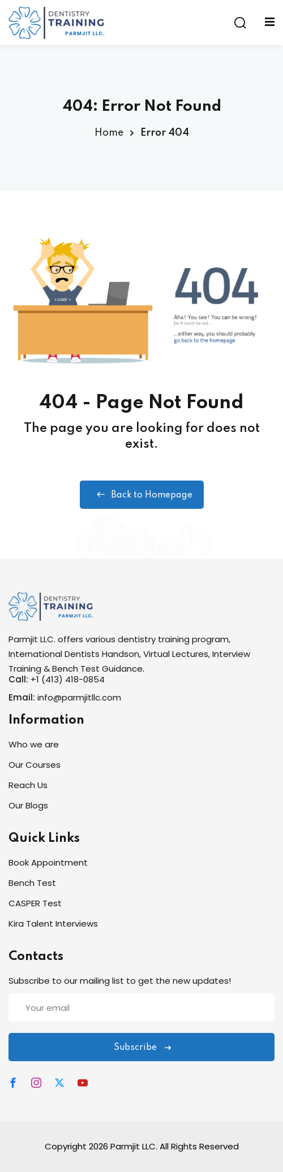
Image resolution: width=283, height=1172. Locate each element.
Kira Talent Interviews (53, 923)
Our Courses (34, 765)
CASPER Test (35, 903)
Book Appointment (48, 862)
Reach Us (28, 785)
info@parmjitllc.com (79, 697)
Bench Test (32, 883)
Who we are (33, 744)
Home (109, 133)
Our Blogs (28, 805)
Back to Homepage (141, 495)
